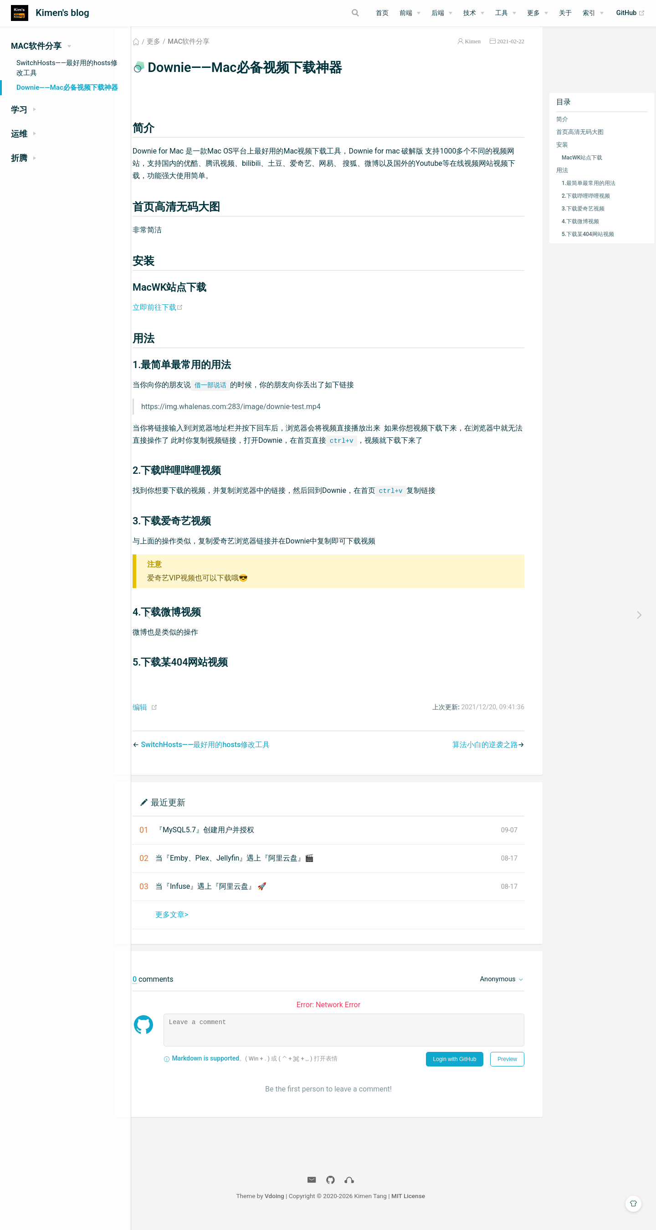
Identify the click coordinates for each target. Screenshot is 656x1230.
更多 (533, 13)
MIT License (471, 1206)
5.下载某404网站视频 (587, 244)
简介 (562, 129)
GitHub (630, 13)
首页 (382, 13)
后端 (437, 13)
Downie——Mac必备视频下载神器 (67, 87)
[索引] (593, 13)
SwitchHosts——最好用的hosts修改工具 (67, 68)
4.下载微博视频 (580, 232)
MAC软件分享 (211, 52)
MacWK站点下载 (581, 168)
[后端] (441, 13)
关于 (565, 13)
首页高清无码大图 (579, 142)
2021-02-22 (510, 52)
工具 (501, 13)
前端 (406, 13)
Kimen (472, 52)
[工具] (505, 13)
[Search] (323, 12)
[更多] (537, 13)
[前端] (410, 13)
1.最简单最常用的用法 (588, 193)
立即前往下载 (181, 317)
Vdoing (337, 1206)
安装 (562, 155)
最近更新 (191, 812)
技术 (469, 13)
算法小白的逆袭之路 (485, 755)
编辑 (162, 717)
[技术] (473, 13)
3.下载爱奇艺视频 (582, 219)
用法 (562, 180)
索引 (589, 13)
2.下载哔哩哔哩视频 (585, 206)
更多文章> (194, 925)
